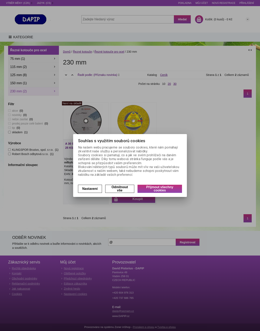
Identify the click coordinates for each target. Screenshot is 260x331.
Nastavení (90, 188)
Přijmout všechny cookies (159, 188)
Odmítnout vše (120, 188)
